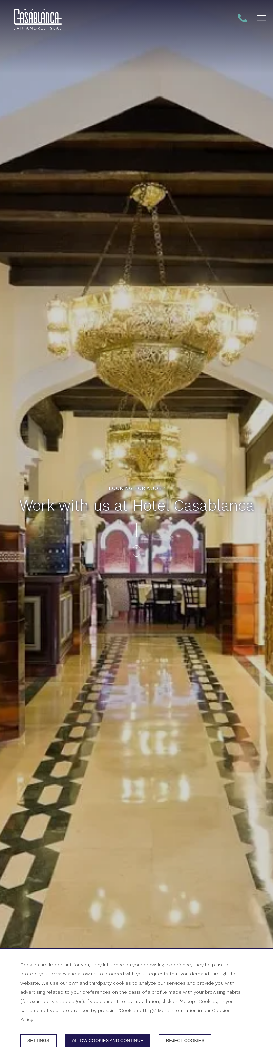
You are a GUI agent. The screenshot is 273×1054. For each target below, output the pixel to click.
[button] (261, 18)
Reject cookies (185, 1040)
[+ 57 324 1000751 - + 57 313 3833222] (37, 19)
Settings (38, 1040)
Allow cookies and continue (107, 1040)
